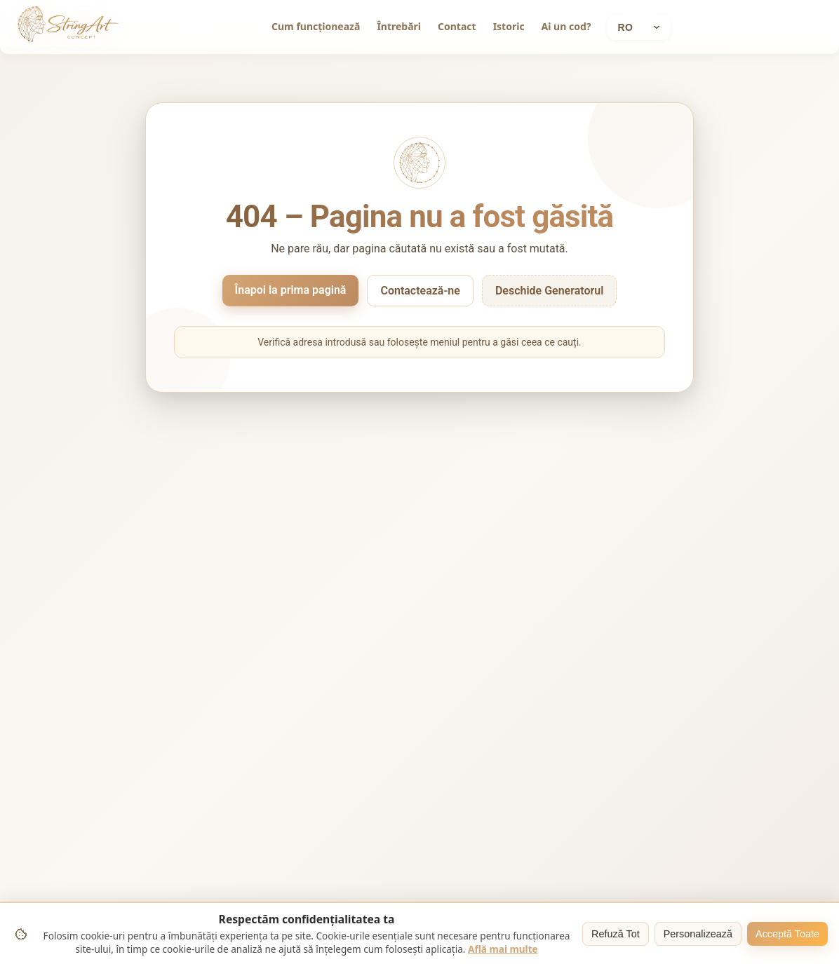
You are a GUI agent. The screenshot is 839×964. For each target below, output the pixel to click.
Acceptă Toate (787, 933)
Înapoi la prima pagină (291, 290)
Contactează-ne (419, 290)
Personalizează (698, 933)
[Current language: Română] (639, 27)
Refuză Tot (615, 933)
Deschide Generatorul (549, 290)
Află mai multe (503, 949)
